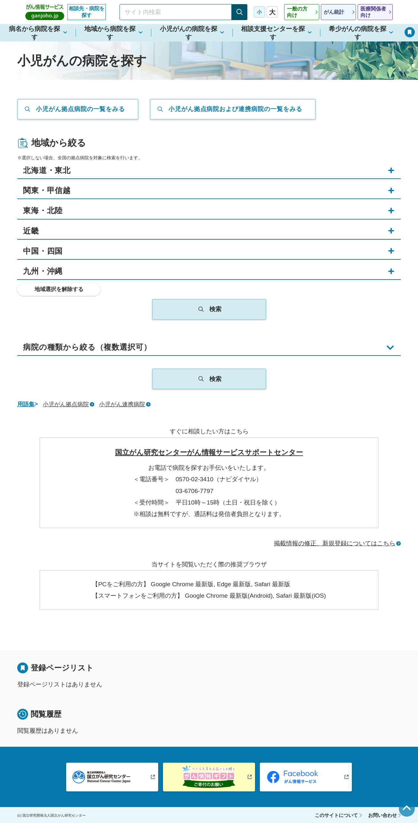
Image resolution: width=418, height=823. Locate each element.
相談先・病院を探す (86, 12)
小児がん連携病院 (122, 404)
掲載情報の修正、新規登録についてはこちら (334, 543)
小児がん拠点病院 (66, 404)
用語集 (26, 404)
